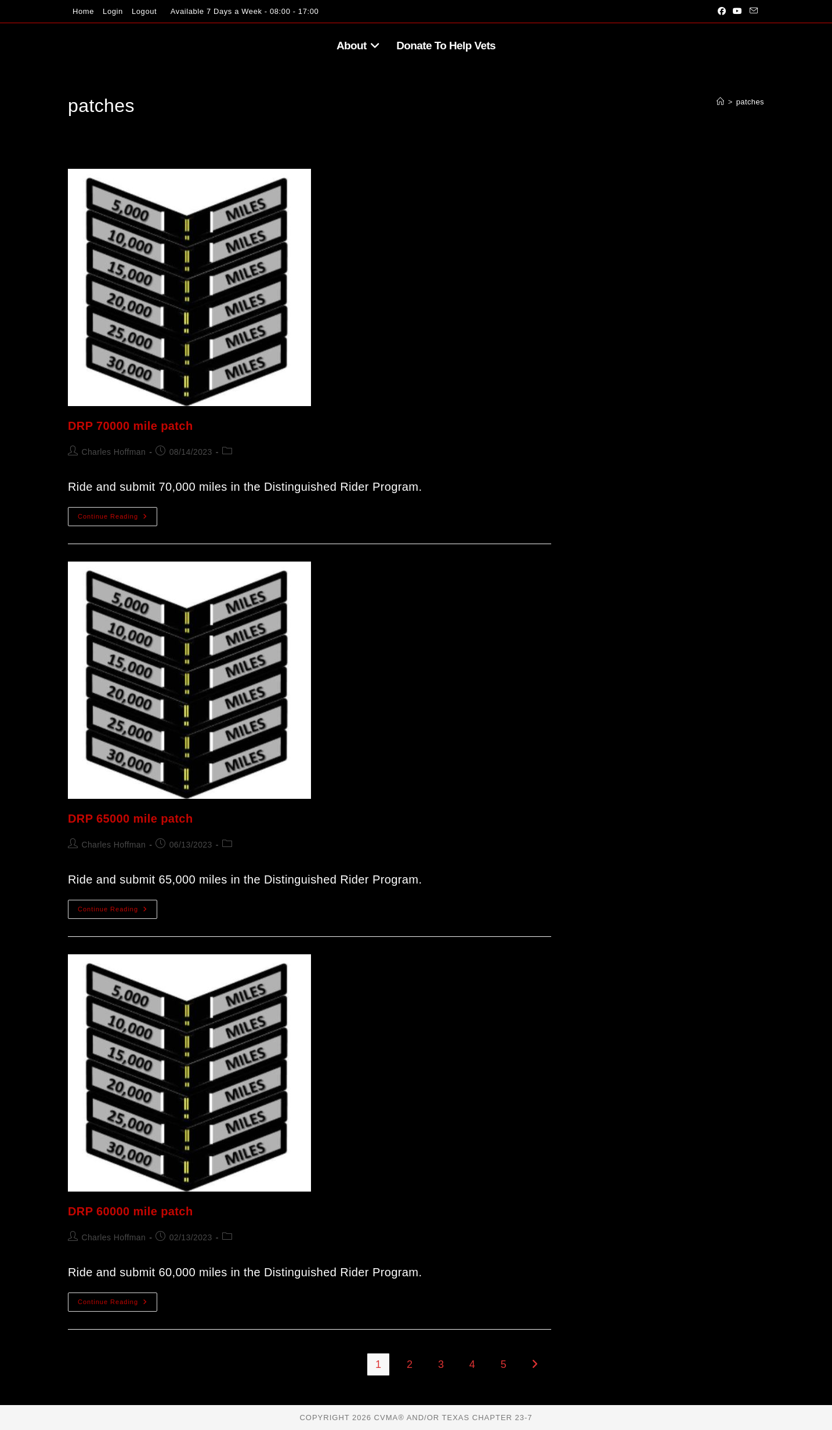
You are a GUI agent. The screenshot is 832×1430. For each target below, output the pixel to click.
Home (83, 11)
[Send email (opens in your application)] (752, 11)
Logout (144, 11)
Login (113, 11)
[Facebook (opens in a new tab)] (721, 11)
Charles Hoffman (113, 452)
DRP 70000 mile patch (130, 425)
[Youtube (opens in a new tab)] (737, 11)
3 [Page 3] (441, 1364)
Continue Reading (117, 519)
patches (750, 101)
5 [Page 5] (504, 1364)
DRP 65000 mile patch (130, 818)
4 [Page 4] (472, 1364)
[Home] (720, 101)
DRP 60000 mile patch (130, 1211)
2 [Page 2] (410, 1364)
